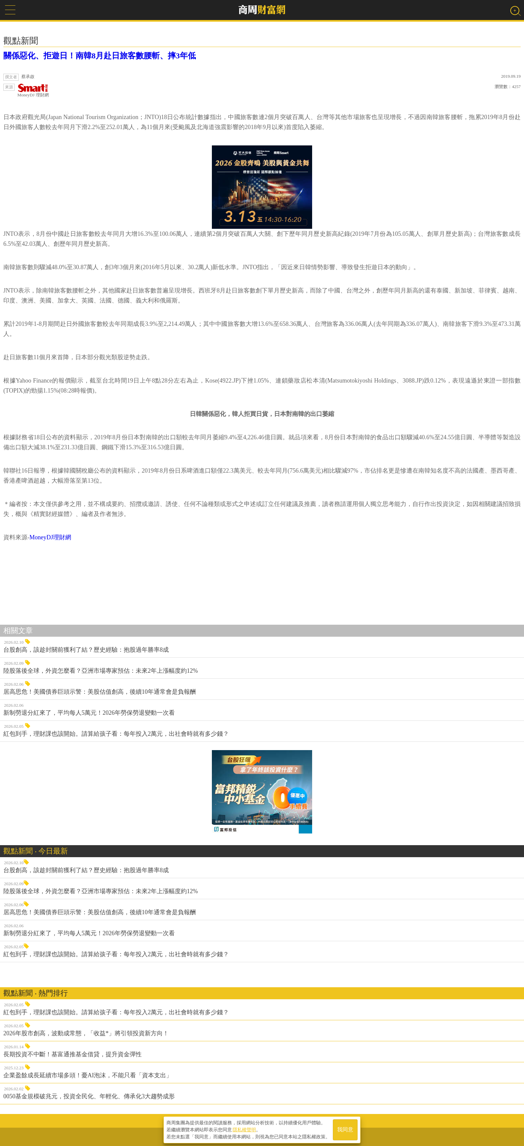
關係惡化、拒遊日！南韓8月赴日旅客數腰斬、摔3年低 (99, 55)
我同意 (345, 1130)
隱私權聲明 (244, 1129)
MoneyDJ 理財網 (33, 90)
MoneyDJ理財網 (50, 537)
